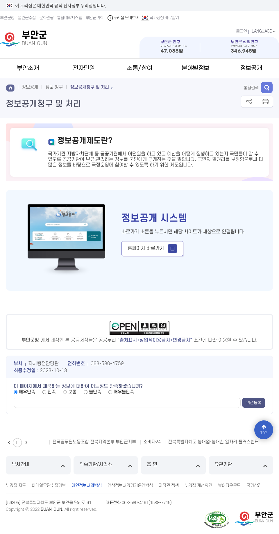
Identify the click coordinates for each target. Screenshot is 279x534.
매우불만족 (124, 392)
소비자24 (152, 442)
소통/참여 (139, 68)
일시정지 (17, 442)
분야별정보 (195, 68)
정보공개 (251, 68)
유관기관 (241, 465)
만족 (52, 392)
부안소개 (28, 68)
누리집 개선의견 (198, 485)
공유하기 (249, 101)
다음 (26, 442)
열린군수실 (27, 17)
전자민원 (84, 68)
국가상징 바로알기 (160, 18)
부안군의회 (94, 17)
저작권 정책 (169, 485)
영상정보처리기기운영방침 (130, 485)
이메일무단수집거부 (49, 485)
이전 (9, 442)
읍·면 (173, 465)
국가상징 (254, 485)
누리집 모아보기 (123, 18)
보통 (72, 392)
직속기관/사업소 (106, 465)
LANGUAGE (264, 31)
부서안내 (38, 465)
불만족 (95, 392)
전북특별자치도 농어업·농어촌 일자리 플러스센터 (213, 442)
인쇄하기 (265, 101)
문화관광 (46, 17)
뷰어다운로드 (229, 485)
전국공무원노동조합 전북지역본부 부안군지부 (94, 442)
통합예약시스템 (69, 17)
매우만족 (27, 392)
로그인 (241, 31)
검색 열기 (267, 87)
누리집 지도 (16, 485)
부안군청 (7, 17)
